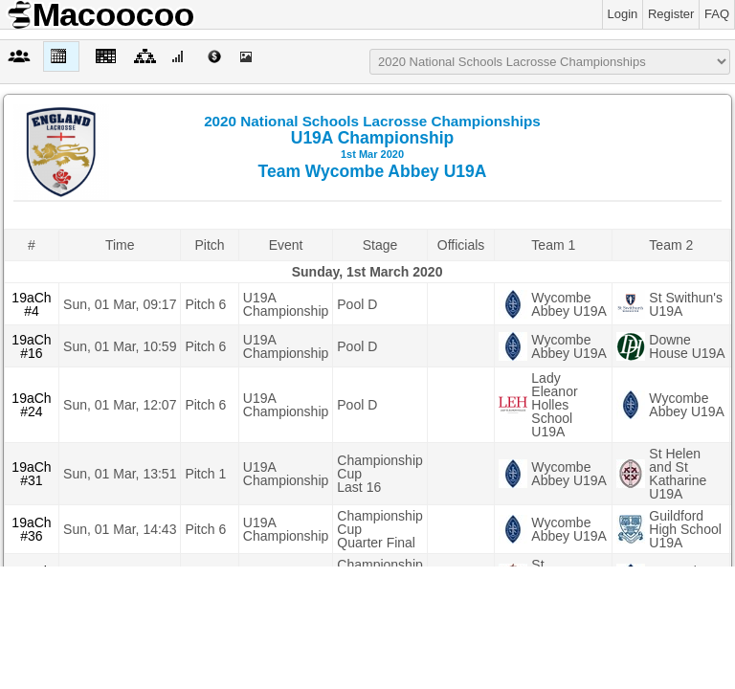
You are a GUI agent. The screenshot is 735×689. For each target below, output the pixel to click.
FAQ (716, 14)
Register (671, 14)
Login (623, 14)
